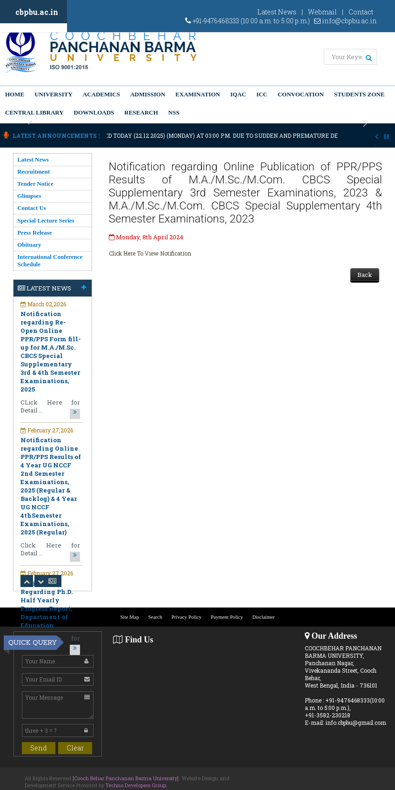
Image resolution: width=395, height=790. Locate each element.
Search (155, 617)
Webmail (322, 11)
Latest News (276, 11)
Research (141, 112)
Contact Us (31, 207)
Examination (197, 94)
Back (364, 274)
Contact (360, 11)
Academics (101, 94)
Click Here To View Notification (150, 253)
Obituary (29, 244)
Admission (147, 94)
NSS (174, 112)
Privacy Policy (186, 617)
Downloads (94, 112)
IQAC (238, 94)
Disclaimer (263, 617)
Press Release (34, 232)
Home (14, 94)
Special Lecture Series (45, 220)
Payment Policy (227, 617)
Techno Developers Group (136, 785)
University (53, 94)
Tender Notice (35, 183)
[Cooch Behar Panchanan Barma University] (126, 778)
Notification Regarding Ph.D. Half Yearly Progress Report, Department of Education (46, 604)
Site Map (129, 617)
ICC (262, 94)
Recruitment (33, 171)
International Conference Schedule (49, 260)
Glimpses (29, 195)
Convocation (301, 94)
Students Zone (359, 94)
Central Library (34, 112)
